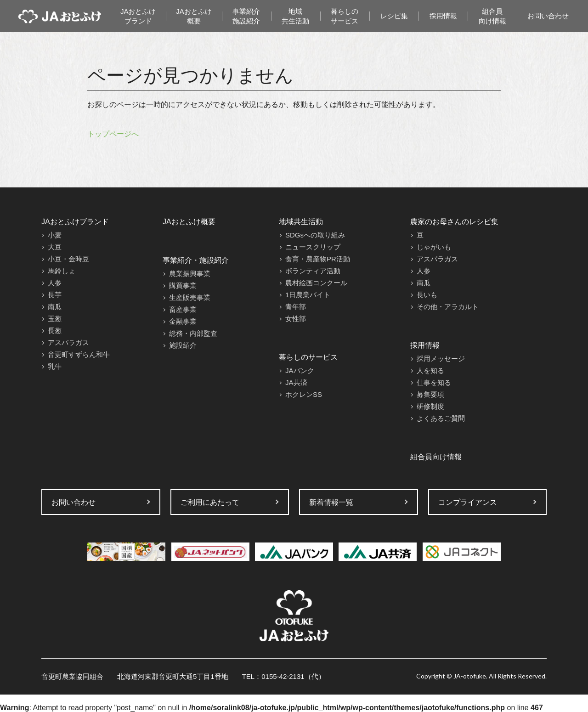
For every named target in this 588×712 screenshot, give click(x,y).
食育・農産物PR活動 (317, 259)
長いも (427, 295)
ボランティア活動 (312, 271)
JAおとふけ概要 (194, 16)
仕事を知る (434, 382)
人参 (55, 283)
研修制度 (430, 406)
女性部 (295, 318)
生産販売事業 (189, 297)
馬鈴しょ (61, 271)
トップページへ (113, 134)
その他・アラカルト (448, 307)
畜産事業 (183, 309)
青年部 (295, 307)
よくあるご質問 (441, 418)
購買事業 (183, 285)
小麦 (55, 235)
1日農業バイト (307, 295)
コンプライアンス (467, 502)
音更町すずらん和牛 (79, 354)
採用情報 (443, 16)
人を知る (430, 370)
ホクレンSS (303, 394)
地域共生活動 (295, 16)
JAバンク (299, 370)
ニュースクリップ (312, 247)
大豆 (55, 247)
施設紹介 (183, 345)
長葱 (55, 330)
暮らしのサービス (344, 16)
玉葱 (55, 318)
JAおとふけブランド (138, 16)
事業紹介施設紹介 (246, 16)
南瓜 (55, 307)
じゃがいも (434, 247)
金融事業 (183, 321)
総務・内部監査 (193, 333)
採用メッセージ (441, 358)
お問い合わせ (548, 16)
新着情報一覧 (331, 502)
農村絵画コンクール (316, 283)
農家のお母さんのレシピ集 (454, 222)
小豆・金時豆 (68, 259)
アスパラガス (68, 342)
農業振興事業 (189, 273)
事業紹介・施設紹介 (196, 260)
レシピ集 (394, 16)
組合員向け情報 (492, 16)
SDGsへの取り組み (315, 235)
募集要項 (430, 394)
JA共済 (296, 382)
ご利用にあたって (210, 502)
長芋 (55, 295)
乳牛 (55, 366)
